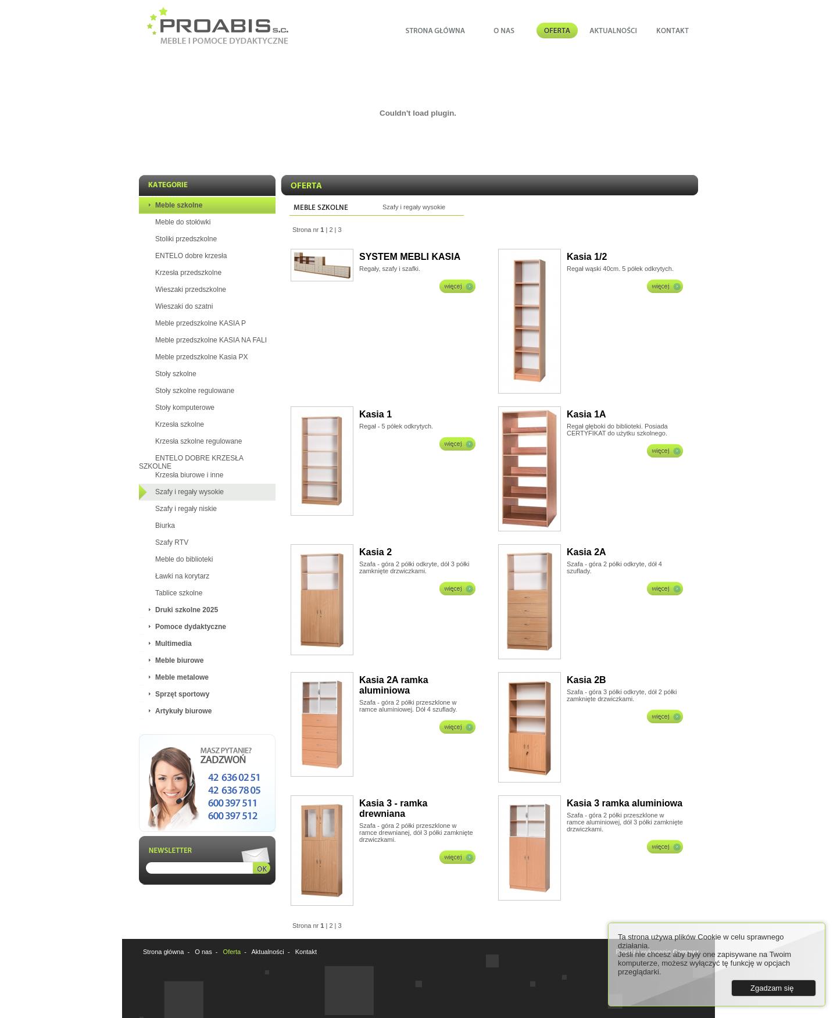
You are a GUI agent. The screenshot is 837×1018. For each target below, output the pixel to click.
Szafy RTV (171, 542)
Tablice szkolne (178, 593)
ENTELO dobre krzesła (191, 256)
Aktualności (268, 951)
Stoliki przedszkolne (186, 239)
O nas (203, 951)
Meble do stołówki (182, 222)
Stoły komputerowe (184, 407)
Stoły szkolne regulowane (194, 391)
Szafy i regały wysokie (189, 492)
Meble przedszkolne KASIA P (200, 323)
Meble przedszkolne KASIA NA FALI (211, 340)
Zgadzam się (771, 988)
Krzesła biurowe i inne (189, 475)
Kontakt (306, 951)
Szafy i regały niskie (186, 509)
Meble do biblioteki (184, 559)
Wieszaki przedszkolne (190, 289)
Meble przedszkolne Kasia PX (201, 357)
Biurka (165, 525)
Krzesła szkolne (179, 424)
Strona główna (163, 951)
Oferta (232, 951)
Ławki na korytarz (182, 576)
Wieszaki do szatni (184, 306)
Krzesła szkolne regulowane (198, 441)
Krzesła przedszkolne (188, 273)
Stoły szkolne (175, 374)
